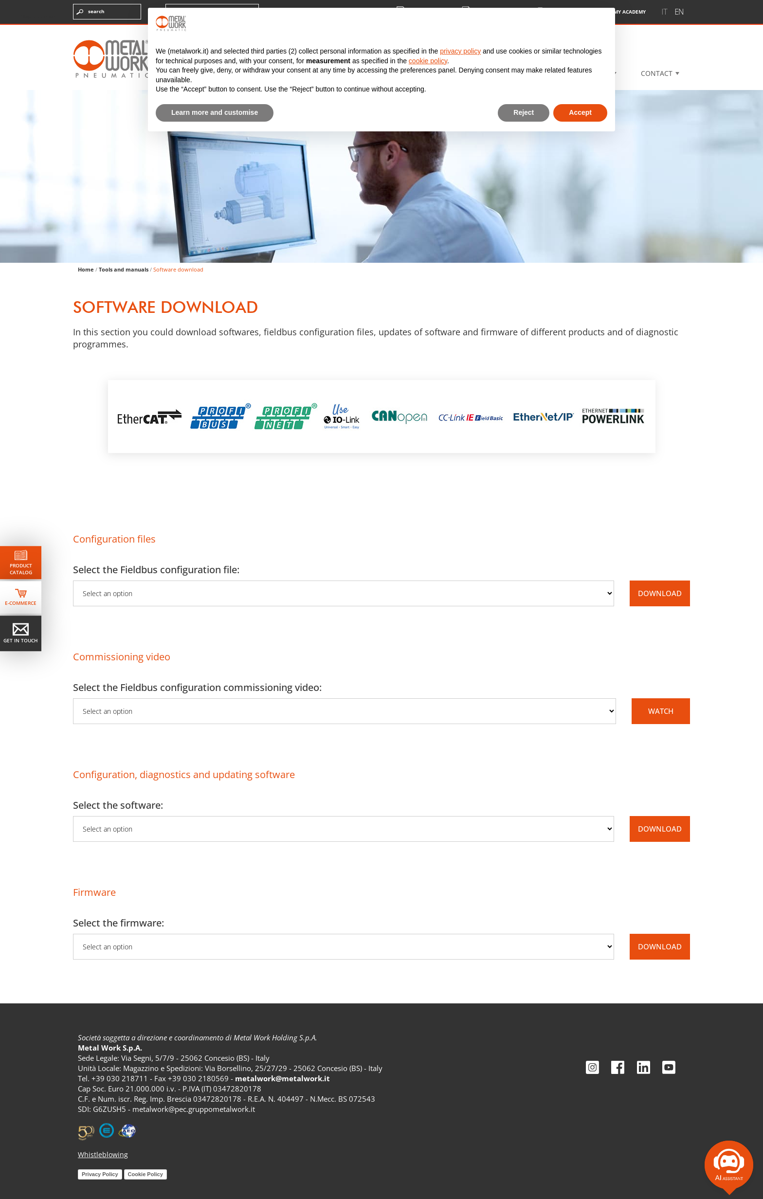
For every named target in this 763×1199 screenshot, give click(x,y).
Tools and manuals (123, 269)
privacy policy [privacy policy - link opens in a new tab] (460, 51)
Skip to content (38, 16)
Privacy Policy (100, 1174)
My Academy (617, 12)
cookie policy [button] (428, 61)
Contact (656, 73)
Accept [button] (580, 112)
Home (86, 269)
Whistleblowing (103, 1154)
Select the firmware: (118, 922)
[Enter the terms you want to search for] (107, 11)
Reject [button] (523, 112)
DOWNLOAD (660, 593)
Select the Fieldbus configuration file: (156, 569)
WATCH (660, 711)
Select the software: (118, 805)
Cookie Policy (145, 1174)
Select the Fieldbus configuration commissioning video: (197, 687)
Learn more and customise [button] (214, 112)
